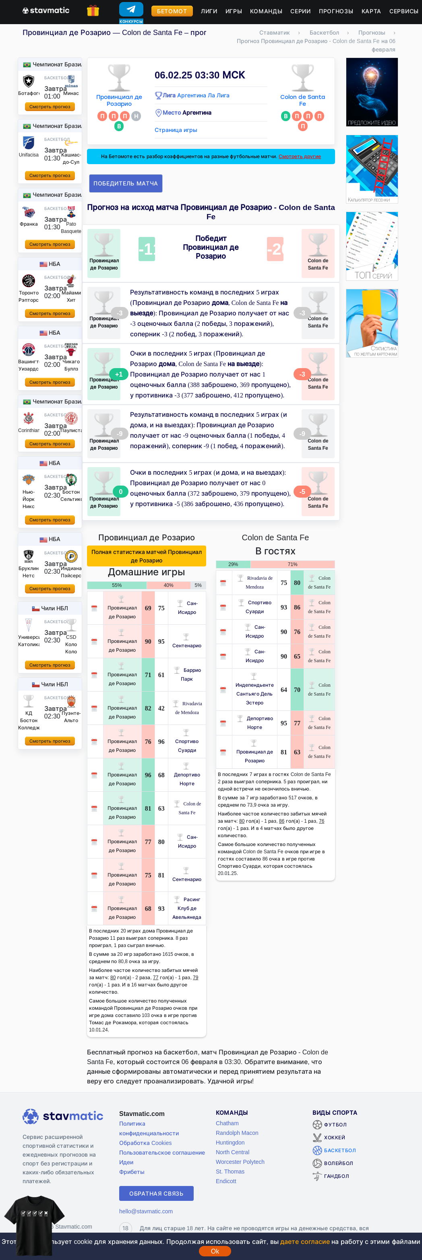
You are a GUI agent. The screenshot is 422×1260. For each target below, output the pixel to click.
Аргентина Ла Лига (203, 95)
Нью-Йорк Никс (29, 499)
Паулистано (74, 430)
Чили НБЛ (54, 608)
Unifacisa (29, 155)
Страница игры (176, 129)
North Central (232, 1152)
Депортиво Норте (187, 774)
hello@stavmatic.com (146, 1211)
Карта (372, 11)
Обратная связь (156, 1193)
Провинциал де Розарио (119, 100)
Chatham (227, 1123)
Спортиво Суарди (187, 741)
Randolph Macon (237, 1132)
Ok (215, 1251)
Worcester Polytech (240, 1161)
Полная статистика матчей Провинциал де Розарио (146, 556)
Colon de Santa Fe (302, 100)
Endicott (226, 1181)
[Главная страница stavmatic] (46, 10)
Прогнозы (336, 11)
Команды (266, 11)
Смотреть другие (300, 156)
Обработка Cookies (145, 1142)
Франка (29, 224)
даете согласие (304, 1241)
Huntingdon (230, 1142)
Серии (300, 11)
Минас (71, 93)
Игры (233, 11)
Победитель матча (125, 183)
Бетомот (172, 11)
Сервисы (404, 11)
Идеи (126, 1162)
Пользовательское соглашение (162, 1152)
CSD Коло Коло (71, 644)
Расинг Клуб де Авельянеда (186, 908)
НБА (54, 263)
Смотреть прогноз (49, 106)
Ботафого (29, 93)
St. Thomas (230, 1171)
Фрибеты (132, 1171)
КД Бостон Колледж (29, 720)
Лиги (209, 11)
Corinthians (30, 430)
